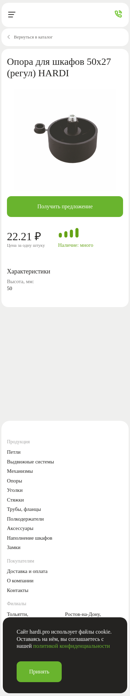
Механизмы (20, 471)
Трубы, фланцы (24, 509)
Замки (13, 547)
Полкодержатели (25, 519)
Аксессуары (20, 528)
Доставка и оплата (27, 571)
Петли (13, 452)
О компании (20, 580)
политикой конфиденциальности (71, 646)
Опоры (14, 481)
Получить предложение (65, 206)
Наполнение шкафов (29, 538)
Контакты (17, 590)
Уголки (15, 490)
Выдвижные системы (30, 461)
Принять (39, 672)
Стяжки (15, 500)
